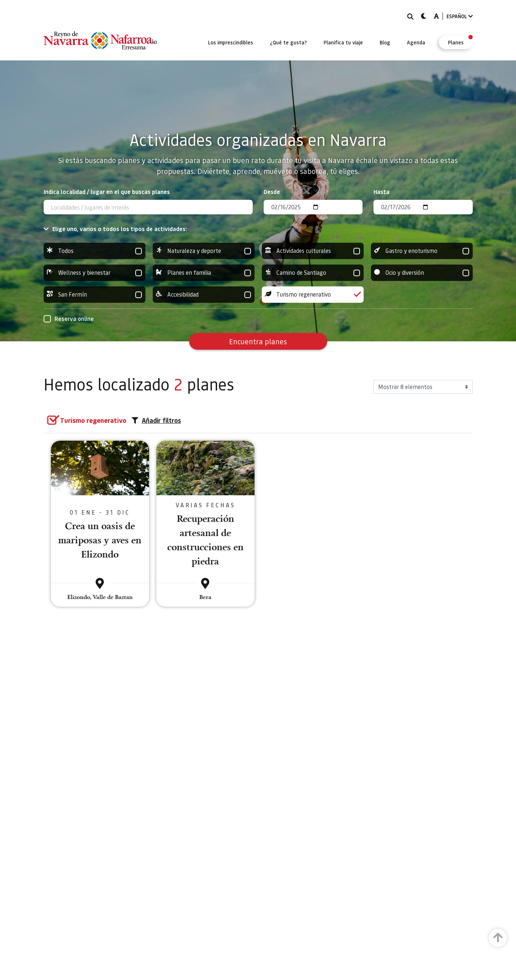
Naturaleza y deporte (204, 251)
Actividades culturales (313, 251)
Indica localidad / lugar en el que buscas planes (107, 191)
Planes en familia (204, 273)
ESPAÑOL (460, 16)
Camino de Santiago (313, 273)
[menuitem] (230, 42)
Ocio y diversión (422, 273)
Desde (272, 191)
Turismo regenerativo (313, 294)
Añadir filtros (156, 420)
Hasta (381, 191)
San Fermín (94, 294)
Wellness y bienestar (94, 273)
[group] (94, 251)
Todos (94, 251)
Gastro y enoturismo (422, 251)
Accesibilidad (204, 294)
